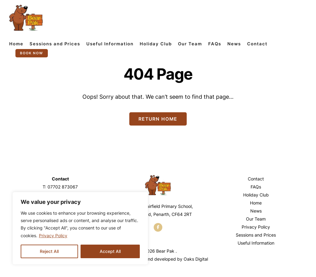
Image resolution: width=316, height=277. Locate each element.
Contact (257, 43)
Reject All (49, 251)
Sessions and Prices (55, 43)
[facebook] (158, 227)
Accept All (110, 251)
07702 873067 (63, 186)
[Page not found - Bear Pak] (26, 18)
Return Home (158, 119)
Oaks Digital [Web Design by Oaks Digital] (196, 259)
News (234, 43)
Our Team (190, 43)
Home (16, 43)
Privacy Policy (53, 235)
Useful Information (110, 43)
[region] (80, 228)
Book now (31, 53)
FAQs (214, 43)
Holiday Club (156, 43)
